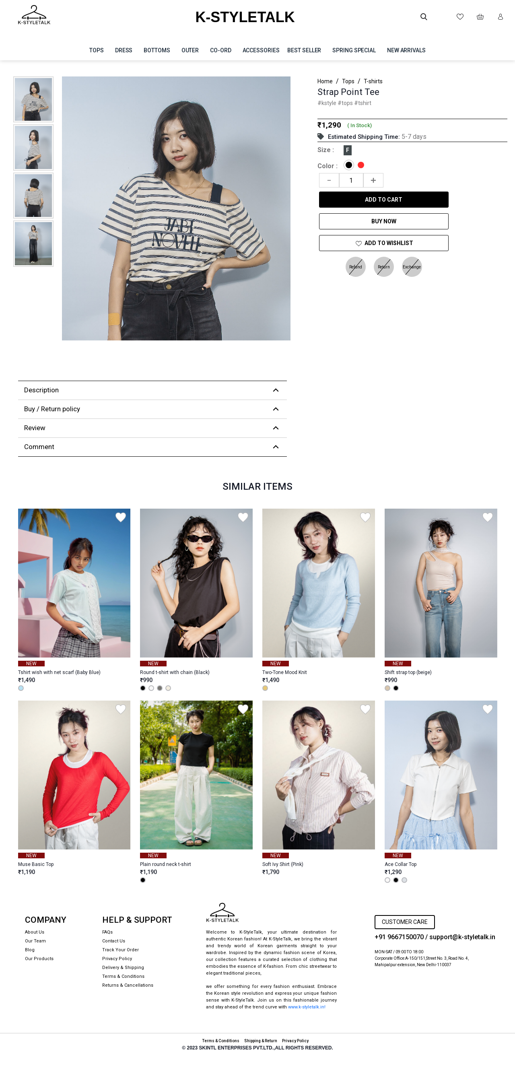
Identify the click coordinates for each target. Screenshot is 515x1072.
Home (325, 81)
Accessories (261, 50)
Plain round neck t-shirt (165, 864)
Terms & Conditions (123, 976)
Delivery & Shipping (123, 967)
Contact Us (113, 941)
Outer (190, 50)
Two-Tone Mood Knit (284, 672)
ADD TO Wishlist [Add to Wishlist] (383, 243)
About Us (34, 932)
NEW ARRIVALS (406, 50)
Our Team (35, 941)
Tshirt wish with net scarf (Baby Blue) (59, 672)
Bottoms (157, 50)
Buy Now (383, 221)
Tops (96, 50)
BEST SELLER (304, 50)
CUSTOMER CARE (405, 922)
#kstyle (327, 103)
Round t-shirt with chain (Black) (175, 672)
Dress (124, 50)
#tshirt (362, 103)
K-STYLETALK (245, 17)
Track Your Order (120, 949)
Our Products (39, 958)
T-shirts (373, 81)
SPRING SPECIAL (354, 50)
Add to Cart (383, 199)
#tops (346, 103)
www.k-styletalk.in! (306, 1007)
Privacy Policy (117, 958)
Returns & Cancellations (127, 985)
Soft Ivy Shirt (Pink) (282, 864)
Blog (30, 949)
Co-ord (220, 50)
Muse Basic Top (36, 864)
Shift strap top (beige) (408, 672)
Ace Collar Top (400, 864)
